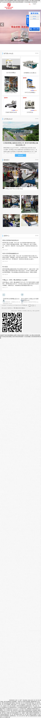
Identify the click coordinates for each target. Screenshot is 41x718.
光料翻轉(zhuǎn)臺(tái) (30, 72)
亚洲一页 (30, 707)
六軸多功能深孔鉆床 (11, 112)
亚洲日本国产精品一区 (30, 703)
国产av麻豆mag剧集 (31, 714)
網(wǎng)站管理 (36, 310)
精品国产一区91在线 (26, 704)
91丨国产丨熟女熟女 (23, 700)
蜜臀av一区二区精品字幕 (6, 710)
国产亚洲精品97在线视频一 (10, 701)
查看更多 (20, 155)
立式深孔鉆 (30, 112)
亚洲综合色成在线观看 (26, 711)
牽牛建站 (20, 310)
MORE (36, 53)
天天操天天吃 (22, 708)
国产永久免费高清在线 (31, 715)
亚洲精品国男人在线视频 (31, 710)
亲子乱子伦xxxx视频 (16, 711)
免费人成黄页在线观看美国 (32, 713)
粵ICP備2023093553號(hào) (19, 308)
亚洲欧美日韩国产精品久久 (33, 708)
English (34, 3)
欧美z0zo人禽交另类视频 (24, 701)
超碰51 (23, 713)
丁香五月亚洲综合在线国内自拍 (24, 705)
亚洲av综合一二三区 (16, 704)
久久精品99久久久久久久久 (12, 708)
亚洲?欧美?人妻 (13, 700)
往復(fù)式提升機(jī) (11, 92)
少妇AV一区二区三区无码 (9, 705)
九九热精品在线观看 (22, 707)
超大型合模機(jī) (11, 72)
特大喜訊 (5, 266)
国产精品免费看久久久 (15, 713)
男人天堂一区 (36, 705)
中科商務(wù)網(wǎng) (27, 310)
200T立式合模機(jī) (30, 92)
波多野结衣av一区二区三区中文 (17, 715)
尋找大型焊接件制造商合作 (10, 240)
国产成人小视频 (6, 713)
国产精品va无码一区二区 (20, 714)
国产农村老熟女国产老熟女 (8, 703)
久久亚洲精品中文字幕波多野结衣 (8, 707)
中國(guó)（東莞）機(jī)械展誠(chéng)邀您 (14, 280)
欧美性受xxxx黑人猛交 (18, 710)
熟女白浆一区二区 (20, 703)
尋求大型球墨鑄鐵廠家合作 (10, 253)
